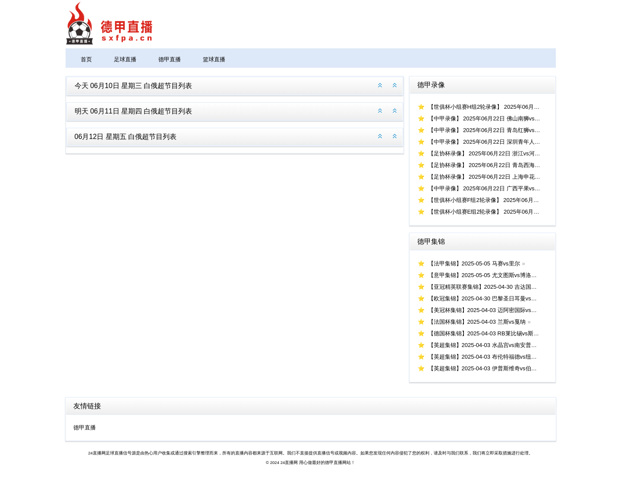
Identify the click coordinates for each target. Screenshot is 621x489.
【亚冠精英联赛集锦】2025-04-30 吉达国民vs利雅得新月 (499, 287)
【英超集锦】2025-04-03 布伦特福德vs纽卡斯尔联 (491, 356)
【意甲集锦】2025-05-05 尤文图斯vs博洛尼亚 (485, 275)
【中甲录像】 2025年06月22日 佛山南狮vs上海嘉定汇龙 (498, 118)
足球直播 (125, 59)
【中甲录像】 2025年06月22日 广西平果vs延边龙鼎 (492, 188)
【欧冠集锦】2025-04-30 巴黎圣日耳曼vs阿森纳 (488, 298)
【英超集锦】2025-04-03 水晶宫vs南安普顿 (482, 345)
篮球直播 (214, 59)
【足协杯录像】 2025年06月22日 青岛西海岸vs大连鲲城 (498, 165)
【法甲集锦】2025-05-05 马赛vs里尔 (474, 263)
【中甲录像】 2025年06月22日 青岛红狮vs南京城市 (492, 130)
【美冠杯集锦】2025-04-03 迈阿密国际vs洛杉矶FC (491, 310)
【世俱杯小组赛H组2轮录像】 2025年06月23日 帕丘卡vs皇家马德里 (513, 107)
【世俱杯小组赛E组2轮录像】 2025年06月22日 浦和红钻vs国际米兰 (513, 211)
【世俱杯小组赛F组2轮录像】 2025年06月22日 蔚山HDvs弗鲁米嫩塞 (514, 200)
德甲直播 (169, 59)
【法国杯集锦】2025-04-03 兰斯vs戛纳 (477, 322)
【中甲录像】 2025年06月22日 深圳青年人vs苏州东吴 (495, 142)
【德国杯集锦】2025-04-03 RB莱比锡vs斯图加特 (489, 333)
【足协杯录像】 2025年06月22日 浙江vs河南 (484, 153)
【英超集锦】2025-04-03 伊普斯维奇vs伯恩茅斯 (488, 368)
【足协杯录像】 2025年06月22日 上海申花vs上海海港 (495, 177)
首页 (86, 59)
